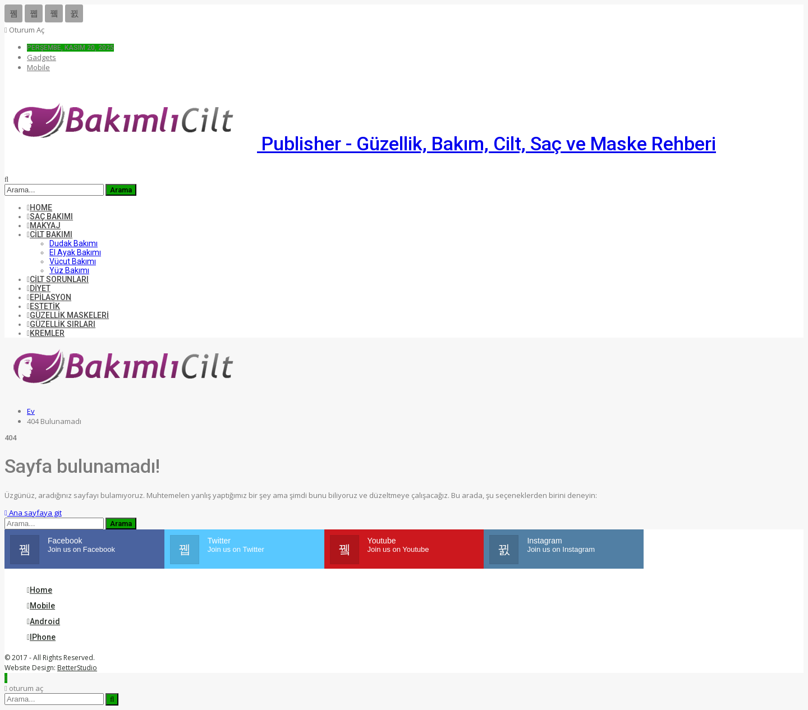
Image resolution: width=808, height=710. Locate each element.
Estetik (43, 306)
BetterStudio (77, 667)
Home (39, 207)
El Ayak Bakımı (75, 252)
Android (43, 621)
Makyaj (44, 225)
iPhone (41, 637)
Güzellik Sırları (61, 324)
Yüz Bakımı (69, 270)
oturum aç (24, 30)
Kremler (46, 333)
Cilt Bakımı (49, 234)
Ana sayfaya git (33, 513)
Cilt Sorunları (58, 279)
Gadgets (41, 57)
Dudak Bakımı (73, 243)
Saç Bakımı (50, 216)
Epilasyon (49, 297)
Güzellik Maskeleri (68, 315)
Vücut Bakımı (72, 261)
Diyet (38, 288)
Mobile (38, 67)
